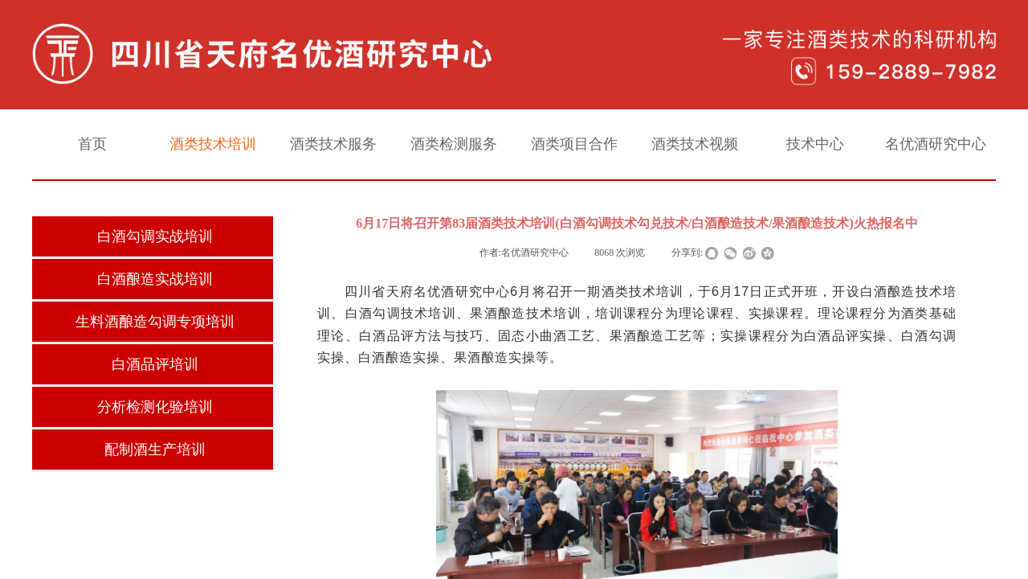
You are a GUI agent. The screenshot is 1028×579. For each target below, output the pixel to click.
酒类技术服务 (333, 144)
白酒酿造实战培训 (155, 279)
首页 (92, 144)
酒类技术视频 (694, 144)
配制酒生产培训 (155, 449)
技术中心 (815, 144)
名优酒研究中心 (935, 144)
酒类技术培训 (212, 144)
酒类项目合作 (574, 144)
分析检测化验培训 (155, 407)
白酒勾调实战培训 (155, 236)
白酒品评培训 (155, 364)
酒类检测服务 (453, 144)
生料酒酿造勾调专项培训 (155, 322)
